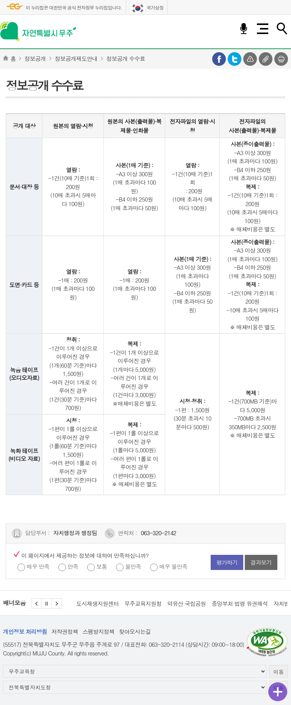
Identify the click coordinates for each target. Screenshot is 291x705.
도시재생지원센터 (97, 603)
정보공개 (35, 58)
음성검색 (243, 28)
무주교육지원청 (142, 603)
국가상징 (147, 8)
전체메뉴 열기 (262, 28)
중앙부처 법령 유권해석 (239, 603)
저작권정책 (65, 631)
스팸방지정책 (98, 631)
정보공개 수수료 (125, 58)
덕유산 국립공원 (186, 603)
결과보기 (261, 562)
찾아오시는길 (135, 631)
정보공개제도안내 (76, 58)
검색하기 (281, 28)
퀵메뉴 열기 (277, 691)
